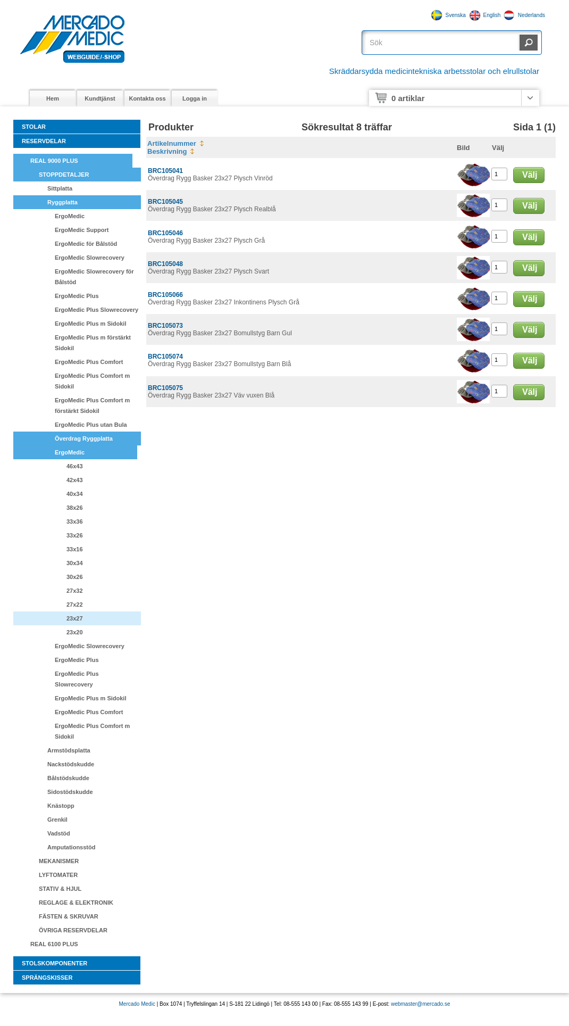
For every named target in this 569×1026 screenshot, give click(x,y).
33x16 (74, 549)
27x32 (74, 591)
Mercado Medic (137, 1004)
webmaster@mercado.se (420, 1004)
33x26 (74, 535)
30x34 (74, 563)
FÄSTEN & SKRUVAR (68, 916)
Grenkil (57, 819)
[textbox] (442, 43)
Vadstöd (58, 833)
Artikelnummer (171, 143)
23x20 (74, 632)
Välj (529, 174)
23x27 (74, 618)
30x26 (74, 577)
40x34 (74, 494)
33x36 (74, 521)
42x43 (74, 480)
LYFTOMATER (58, 875)
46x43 (74, 466)
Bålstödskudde (68, 778)
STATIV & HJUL (60, 889)
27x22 (74, 604)
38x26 (74, 507)
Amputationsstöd (71, 847)
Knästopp (60, 805)
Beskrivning (167, 151)
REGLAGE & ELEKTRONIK (76, 902)
